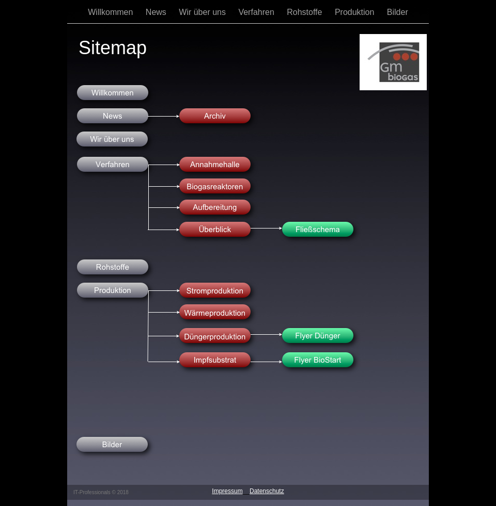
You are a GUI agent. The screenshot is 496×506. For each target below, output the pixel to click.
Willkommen (111, 12)
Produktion (356, 12)
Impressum (227, 491)
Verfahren (257, 12)
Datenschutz (267, 491)
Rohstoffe (305, 12)
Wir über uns (203, 12)
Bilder (397, 12)
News (157, 12)
